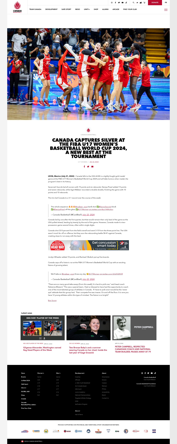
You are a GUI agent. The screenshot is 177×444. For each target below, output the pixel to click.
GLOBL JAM (25, 392)
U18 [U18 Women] (38, 386)
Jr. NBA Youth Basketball (82, 383)
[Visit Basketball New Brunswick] (98, 431)
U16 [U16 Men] (57, 392)
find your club (130, 9)
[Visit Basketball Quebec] (78, 431)
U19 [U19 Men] (57, 383)
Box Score (52, 300)
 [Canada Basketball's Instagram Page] (111, 2)
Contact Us (105, 398)
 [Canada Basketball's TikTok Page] (126, 2)
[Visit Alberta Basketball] (36, 431)
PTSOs (104, 389)
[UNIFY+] (137, 2)
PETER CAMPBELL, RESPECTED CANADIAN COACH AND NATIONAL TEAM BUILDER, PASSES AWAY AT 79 (133, 349)
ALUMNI (105, 9)
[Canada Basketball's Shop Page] (144, 2)
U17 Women (82, 162)
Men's (58, 373)
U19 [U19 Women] (38, 383)
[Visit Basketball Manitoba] (56, 431)
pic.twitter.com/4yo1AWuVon (101, 209)
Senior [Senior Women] (39, 377)
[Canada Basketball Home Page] (17, 7)
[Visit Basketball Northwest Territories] (88, 431)
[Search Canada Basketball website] (133, 2)
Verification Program (81, 404)
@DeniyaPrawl (59, 209)
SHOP (96, 9)
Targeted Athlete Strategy (83, 398)
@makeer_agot (81, 207)
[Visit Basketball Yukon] (136, 431)
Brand (104, 395)
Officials (77, 380)
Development (79, 373)
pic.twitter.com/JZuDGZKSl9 (111, 274)
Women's (40, 373)
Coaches (77, 377)
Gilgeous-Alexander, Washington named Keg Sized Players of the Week (42, 349)
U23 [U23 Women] (38, 380)
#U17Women (83, 209)
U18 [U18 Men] (57, 386)
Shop (23, 395)
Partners (104, 386)
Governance (105, 377)
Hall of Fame (79, 414)
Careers (104, 383)
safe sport (66, 9)
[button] (36, 9)
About (104, 373)
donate (155, 2)
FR (166, 2)
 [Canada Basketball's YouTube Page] (122, 2)
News (23, 373)
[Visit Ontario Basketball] (67, 431)
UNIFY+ (87, 9)
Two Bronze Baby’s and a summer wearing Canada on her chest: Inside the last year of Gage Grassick (88, 350)
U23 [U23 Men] (57, 380)
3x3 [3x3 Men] (57, 395)
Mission (104, 380)
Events (23, 377)
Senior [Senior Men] (58, 377)
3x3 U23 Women (74, 343)
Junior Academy (80, 392)
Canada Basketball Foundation (26, 404)
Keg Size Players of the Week (33, 343)
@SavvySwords (105, 207)
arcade (116, 9)
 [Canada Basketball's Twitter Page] (119, 2)
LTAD (76, 401)
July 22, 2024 (88, 214)
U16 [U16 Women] (38, 392)
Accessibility (105, 392)
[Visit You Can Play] (154, 431)
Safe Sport (24, 384)
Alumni (23, 388)
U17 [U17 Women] (38, 389)
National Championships (82, 395)
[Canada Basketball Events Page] (141, 2)
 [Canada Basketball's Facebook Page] (115, 2)
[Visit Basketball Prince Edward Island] (117, 431)
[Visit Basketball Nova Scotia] (108, 431)
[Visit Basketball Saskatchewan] (46, 431)
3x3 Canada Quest (80, 386)
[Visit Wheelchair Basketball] (146, 431)
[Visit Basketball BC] (24, 431)
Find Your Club (26, 408)
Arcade (23, 399)
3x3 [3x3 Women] (38, 395)
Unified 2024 (25, 381)
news (77, 9)
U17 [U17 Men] (57, 389)
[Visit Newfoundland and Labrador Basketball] (126, 431)
